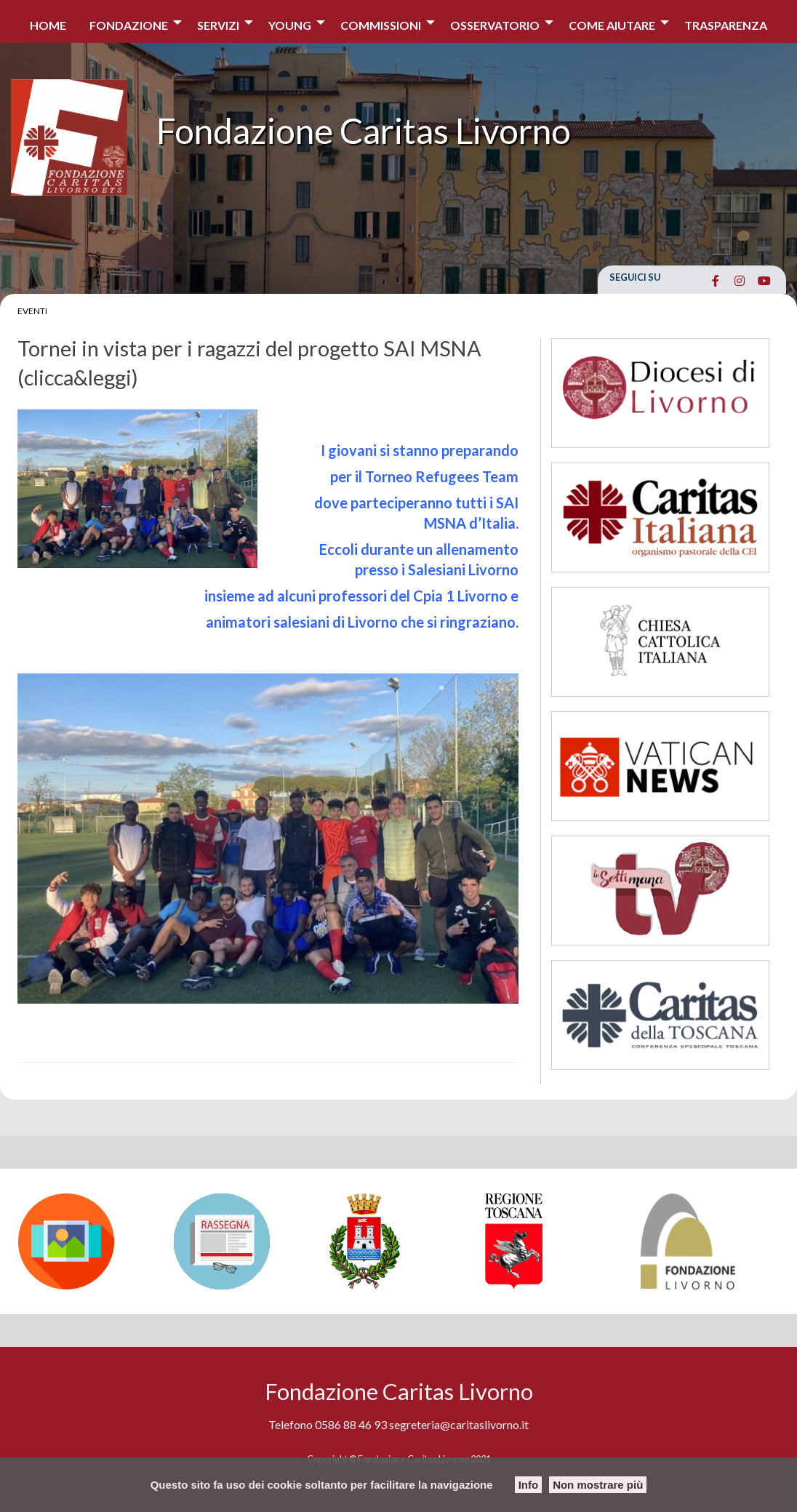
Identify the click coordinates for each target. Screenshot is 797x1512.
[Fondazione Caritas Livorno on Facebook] (715, 280)
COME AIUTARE (612, 25)
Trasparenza (725, 25)
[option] (89, 1241)
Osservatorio (495, 25)
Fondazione (128, 25)
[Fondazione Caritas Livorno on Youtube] (763, 280)
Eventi (32, 310)
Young (289, 25)
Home (48, 25)
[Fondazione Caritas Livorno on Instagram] (739, 280)
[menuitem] (48, 21)
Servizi (218, 25)
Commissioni (380, 25)
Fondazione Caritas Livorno (363, 130)
